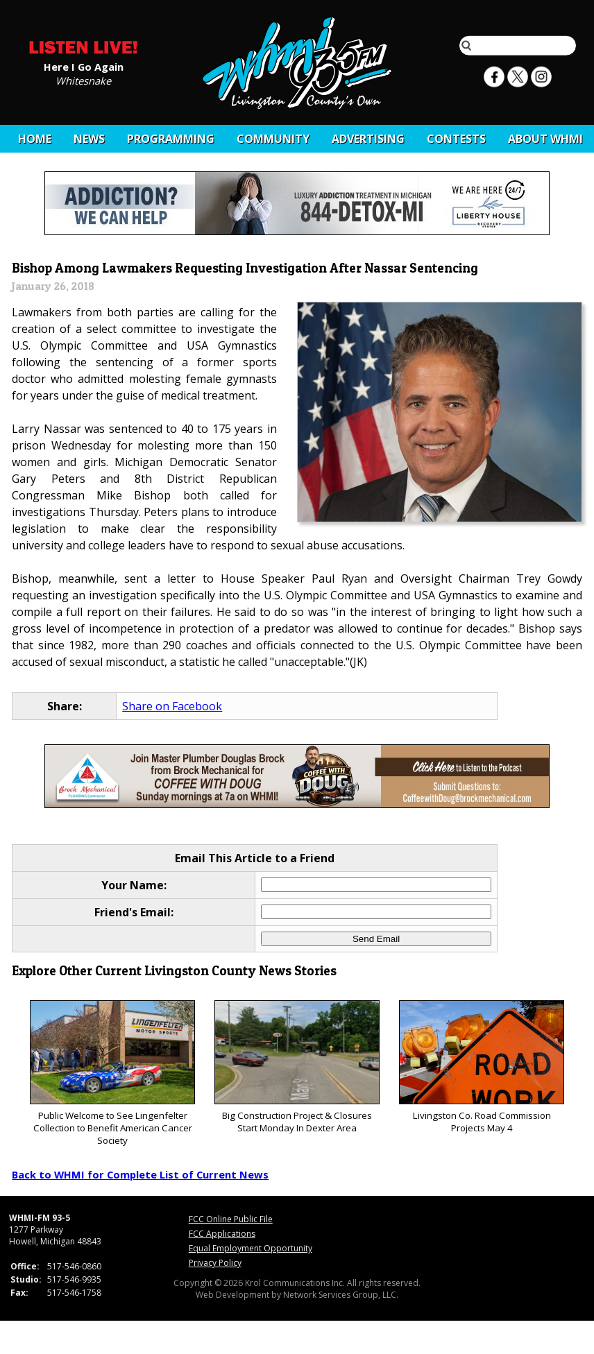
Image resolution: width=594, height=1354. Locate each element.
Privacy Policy (215, 1263)
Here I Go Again (84, 66)
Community (273, 138)
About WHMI (545, 138)
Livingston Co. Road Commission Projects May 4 (481, 1067)
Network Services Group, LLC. (340, 1295)
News (89, 138)
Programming (170, 138)
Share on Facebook (172, 706)
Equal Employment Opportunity (250, 1248)
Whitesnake (83, 80)
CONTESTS (456, 138)
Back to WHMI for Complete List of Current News (140, 1174)
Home (34, 138)
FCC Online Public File (231, 1219)
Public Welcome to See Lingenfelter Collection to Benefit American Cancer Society (112, 1073)
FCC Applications (222, 1234)
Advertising (368, 138)
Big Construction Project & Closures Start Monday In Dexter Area (296, 1067)
